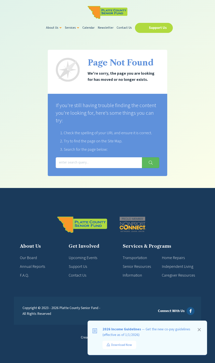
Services (72, 27)
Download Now (119, 345)
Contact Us (124, 27)
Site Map (114, 141)
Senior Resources (137, 266)
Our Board (28, 258)
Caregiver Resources (178, 275)
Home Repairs (173, 258)
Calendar (88, 27)
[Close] (199, 330)
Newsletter (105, 27)
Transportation (135, 258)
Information (132, 275)
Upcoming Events (83, 258)
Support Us (158, 27)
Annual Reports (32, 266)
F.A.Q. (24, 275)
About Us (54, 27)
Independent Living (177, 266)
